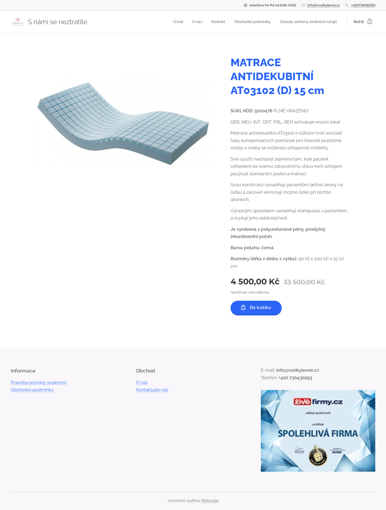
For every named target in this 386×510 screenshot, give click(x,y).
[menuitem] (168, 21)
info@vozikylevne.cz (323, 5)
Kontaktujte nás (152, 389)
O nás (142, 382)
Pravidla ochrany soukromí (38, 382)
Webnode (209, 500)
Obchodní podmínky (32, 389)
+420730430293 (363, 5)
